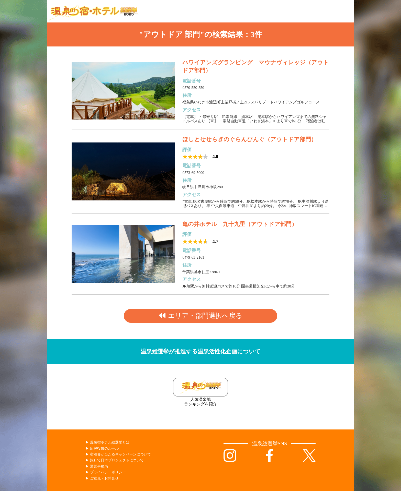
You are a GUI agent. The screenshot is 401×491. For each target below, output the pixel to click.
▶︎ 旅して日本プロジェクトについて (114, 460)
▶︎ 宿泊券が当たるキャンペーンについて (118, 454)
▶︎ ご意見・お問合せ (102, 478)
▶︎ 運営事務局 (96, 466)
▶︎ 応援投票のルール (102, 448)
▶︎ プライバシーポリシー (105, 472)
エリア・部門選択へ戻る (200, 315)
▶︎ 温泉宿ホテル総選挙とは (107, 442)
